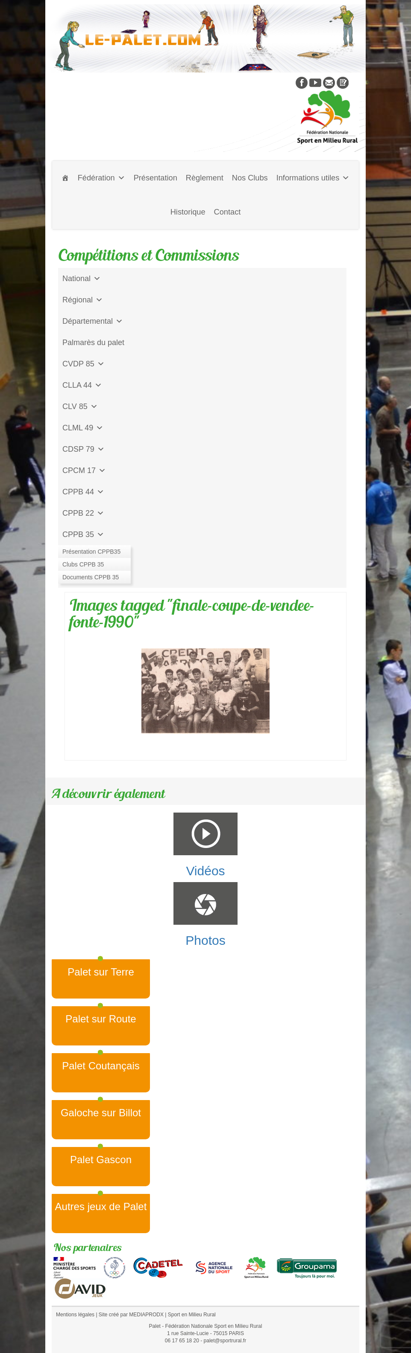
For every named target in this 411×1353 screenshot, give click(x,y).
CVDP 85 (83, 364)
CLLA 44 (82, 385)
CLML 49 (82, 427)
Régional (82, 300)
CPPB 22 (83, 513)
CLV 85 (80, 406)
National (81, 278)
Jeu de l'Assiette (90, 556)
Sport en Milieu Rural (192, 1315)
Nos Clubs (250, 178)
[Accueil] (65, 178)
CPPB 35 (83, 534)
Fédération (101, 178)
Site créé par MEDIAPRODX (131, 1315)
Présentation (155, 178)
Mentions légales (75, 1315)
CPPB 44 (83, 491)
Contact (227, 212)
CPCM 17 (84, 470)
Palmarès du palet (93, 342)
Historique (188, 212)
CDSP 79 (83, 449)
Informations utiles (313, 178)
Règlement (204, 178)
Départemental (92, 321)
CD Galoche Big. (91, 577)
